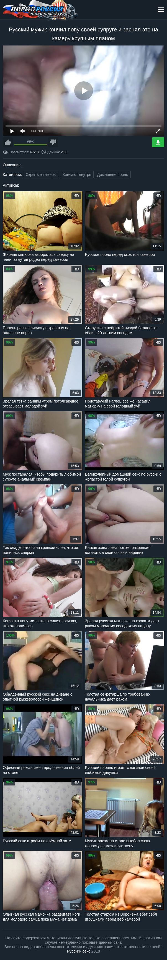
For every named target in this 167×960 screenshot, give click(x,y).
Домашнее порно (112, 174)
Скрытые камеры (40, 174)
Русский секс (78, 951)
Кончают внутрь (77, 174)
